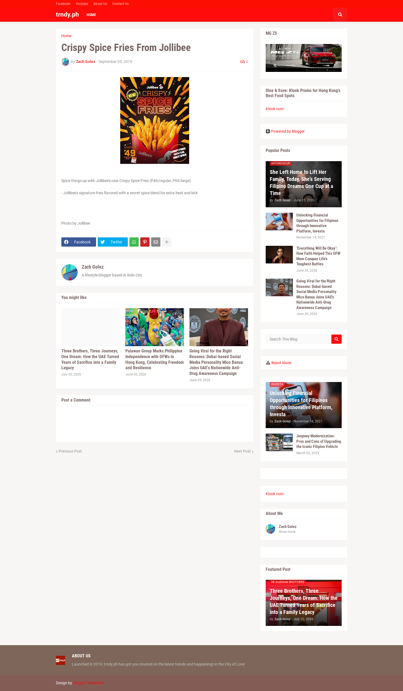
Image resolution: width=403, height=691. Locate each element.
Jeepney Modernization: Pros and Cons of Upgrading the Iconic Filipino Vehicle (318, 441)
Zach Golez (93, 267)
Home (66, 36)
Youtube (82, 4)
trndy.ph (67, 14)
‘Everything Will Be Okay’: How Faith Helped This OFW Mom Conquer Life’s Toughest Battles (318, 256)
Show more (287, 532)
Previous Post (70, 451)
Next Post (242, 451)
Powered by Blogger (285, 131)
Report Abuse (281, 363)
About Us (100, 4)
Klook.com (275, 109)
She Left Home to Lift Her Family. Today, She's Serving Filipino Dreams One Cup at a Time (301, 182)
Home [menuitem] (91, 14)
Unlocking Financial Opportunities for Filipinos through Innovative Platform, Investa (317, 223)
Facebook (63, 4)
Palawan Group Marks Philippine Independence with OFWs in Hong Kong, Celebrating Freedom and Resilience (154, 359)
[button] (340, 15)
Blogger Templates (88, 683)
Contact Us (120, 4)
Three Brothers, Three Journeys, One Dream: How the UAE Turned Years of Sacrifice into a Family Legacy (90, 359)
